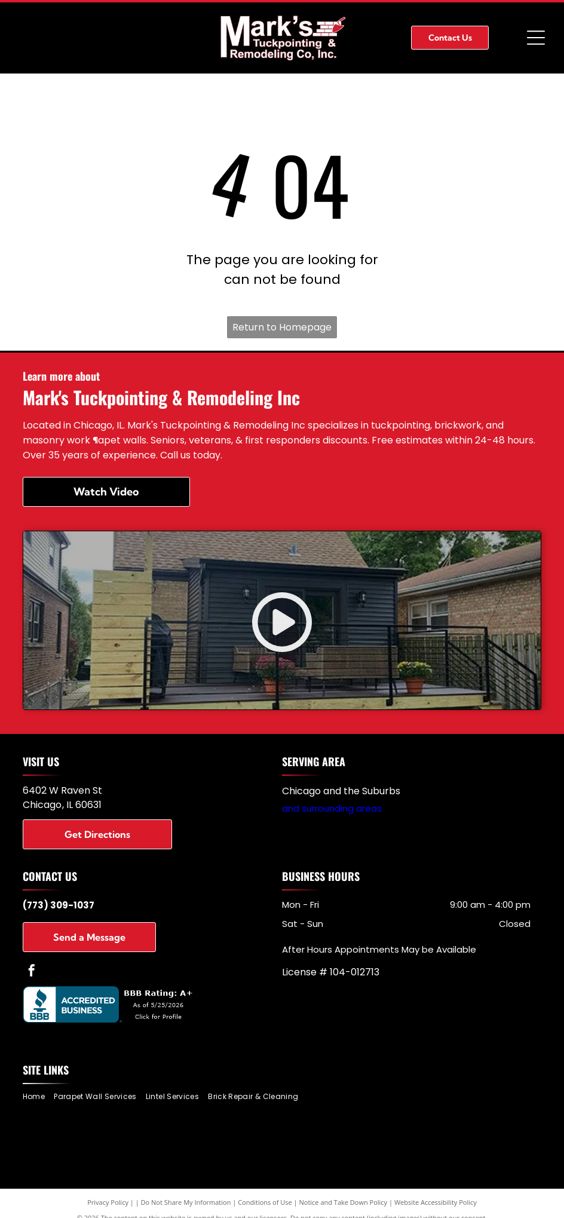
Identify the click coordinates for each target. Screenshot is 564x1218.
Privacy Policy (107, 1202)
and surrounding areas (332, 808)
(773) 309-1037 (58, 905)
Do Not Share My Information (186, 1202)
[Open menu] (536, 38)
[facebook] (32, 972)
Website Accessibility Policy (435, 1202)
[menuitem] (38, 1097)
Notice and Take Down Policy (343, 1202)
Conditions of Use (265, 1202)
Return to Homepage (282, 327)
